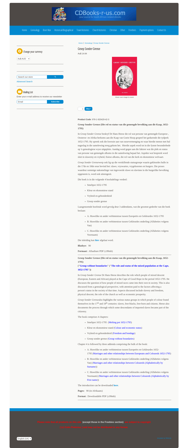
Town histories (83, 30)
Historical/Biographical (63, 30)
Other (122, 30)
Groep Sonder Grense (101, 43)
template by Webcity (164, 438)
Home (24, 30)
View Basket (23, 90)
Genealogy (35, 30)
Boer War (47, 30)
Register (35, 44)
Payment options (147, 30)
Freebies (132, 30)
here (116, 385)
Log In (22, 44)
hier (97, 240)
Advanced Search (25, 107)
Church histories (99, 30)
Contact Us (161, 30)
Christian (113, 30)
